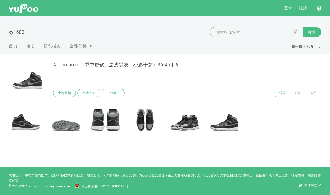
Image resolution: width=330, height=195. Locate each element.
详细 (298, 93)
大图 (313, 93)
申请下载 (88, 93)
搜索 (312, 32)
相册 (30, 45)
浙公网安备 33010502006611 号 (101, 186)
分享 (113, 93)
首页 (13, 45)
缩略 (282, 93)
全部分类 (78, 45)
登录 (288, 8)
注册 (303, 8)
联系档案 (52, 45)
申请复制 (64, 93)
